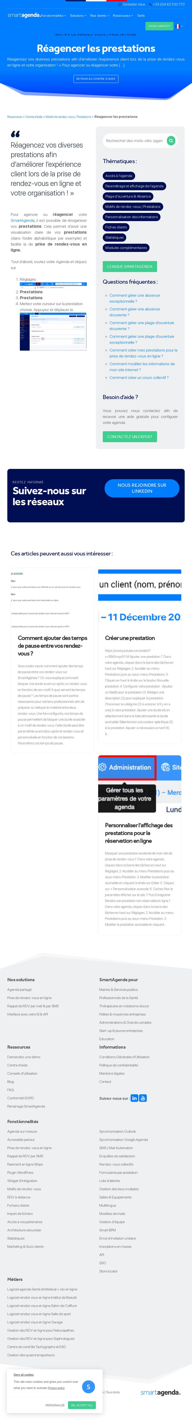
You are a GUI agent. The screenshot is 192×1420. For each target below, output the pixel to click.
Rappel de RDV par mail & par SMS (33, 1006)
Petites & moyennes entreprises (122, 1014)
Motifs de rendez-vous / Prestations (68, 117)
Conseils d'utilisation (22, 1073)
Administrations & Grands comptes (125, 1022)
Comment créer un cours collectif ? (139, 377)
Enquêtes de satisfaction (117, 1156)
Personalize (55, 1405)
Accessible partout (20, 1139)
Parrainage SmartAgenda (26, 1106)
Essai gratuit (159, 26)
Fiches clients (115, 227)
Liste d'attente (109, 1181)
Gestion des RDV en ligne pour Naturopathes (40, 1330)
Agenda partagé (19, 989)
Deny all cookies (24, 1374)
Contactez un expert (129, 436)
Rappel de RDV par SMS (25, 1156)
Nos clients (100, 15)
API (101, 1255)
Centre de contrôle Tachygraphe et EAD (36, 1347)
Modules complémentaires (126, 248)
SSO (102, 1263)
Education (106, 1039)
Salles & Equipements (115, 1197)
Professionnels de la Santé (118, 998)
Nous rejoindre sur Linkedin (142, 488)
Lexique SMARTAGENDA (129, 266)
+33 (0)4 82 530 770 (169, 4)
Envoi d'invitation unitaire (117, 1238)
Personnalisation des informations (131, 217)
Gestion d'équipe (112, 1222)
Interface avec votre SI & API (27, 1014)
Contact (105, 1081)
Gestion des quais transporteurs (31, 1355)
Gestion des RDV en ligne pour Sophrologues (40, 1338)
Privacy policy (56, 1388)
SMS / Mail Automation (116, 1148)
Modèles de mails (112, 1213)
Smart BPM (107, 1230)
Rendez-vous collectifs (116, 1164)
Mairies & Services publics (118, 989)
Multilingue (107, 1205)
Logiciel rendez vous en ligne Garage (35, 1322)
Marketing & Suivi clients (25, 1246)
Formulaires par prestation (118, 1172)
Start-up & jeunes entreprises (121, 1031)
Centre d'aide (34, 117)
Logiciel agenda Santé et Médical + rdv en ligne (42, 1289)
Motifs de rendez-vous (24, 1189)
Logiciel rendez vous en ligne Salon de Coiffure (42, 1306)
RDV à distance (18, 1197)
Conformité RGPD (20, 1098)
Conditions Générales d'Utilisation (124, 1057)
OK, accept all (82, 1405)
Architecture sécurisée (24, 1230)
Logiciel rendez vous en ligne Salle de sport (39, 1314)
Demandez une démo (23, 1057)
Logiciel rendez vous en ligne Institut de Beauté (42, 1297)
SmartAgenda (22, 220)
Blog (10, 1081)
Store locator (108, 1271)
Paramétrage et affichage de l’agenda (134, 186)
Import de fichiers (20, 1213)
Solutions (78, 15)
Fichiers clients (18, 1205)
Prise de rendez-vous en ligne (29, 998)
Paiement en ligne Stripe (25, 1164)
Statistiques (114, 237)
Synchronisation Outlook (117, 1131)
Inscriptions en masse (115, 1246)
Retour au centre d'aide (96, 78)
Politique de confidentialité (118, 1065)
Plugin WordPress (20, 1172)
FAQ (10, 1090)
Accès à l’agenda (118, 176)
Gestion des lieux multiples (119, 1189)
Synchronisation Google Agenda (123, 1139)
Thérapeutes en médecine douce (124, 1006)
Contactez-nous (134, 4)
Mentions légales (111, 1073)
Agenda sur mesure (22, 1131)
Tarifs (141, 15)
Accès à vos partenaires (24, 1222)
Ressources (123, 15)
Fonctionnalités (53, 15)
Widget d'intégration (22, 1181)
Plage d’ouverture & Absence (128, 196)
